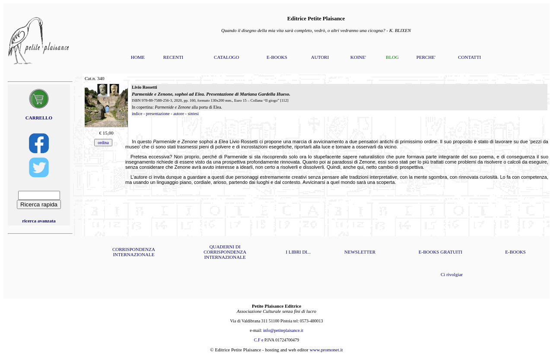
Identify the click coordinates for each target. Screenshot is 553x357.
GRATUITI (451, 251)
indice (137, 113)
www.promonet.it (326, 349)
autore (178, 113)
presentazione (158, 113)
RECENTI (173, 57)
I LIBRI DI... (298, 251)
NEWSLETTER (359, 251)
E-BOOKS (277, 57)
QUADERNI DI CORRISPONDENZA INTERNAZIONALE (224, 252)
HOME (138, 57)
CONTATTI (469, 57)
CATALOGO (226, 57)
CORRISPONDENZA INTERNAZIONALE (133, 252)
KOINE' (358, 57)
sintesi (193, 113)
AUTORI (320, 57)
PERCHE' (425, 57)
